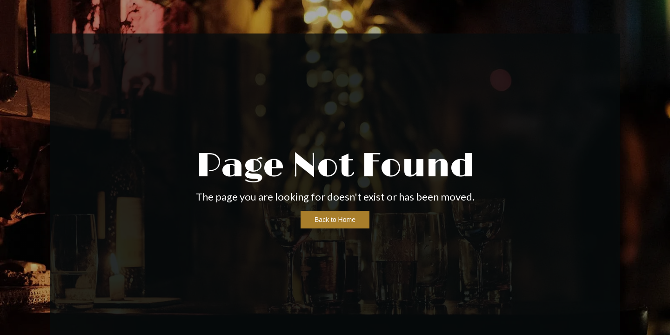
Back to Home (335, 219)
